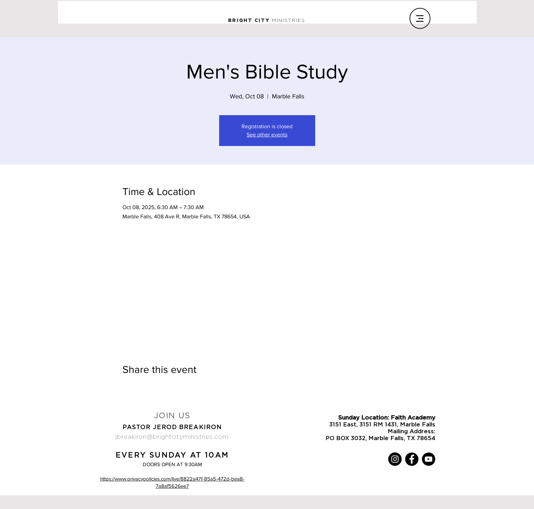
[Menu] (420, 18)
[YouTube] (428, 459)
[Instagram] (395, 459)
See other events (267, 134)
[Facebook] (411, 459)
